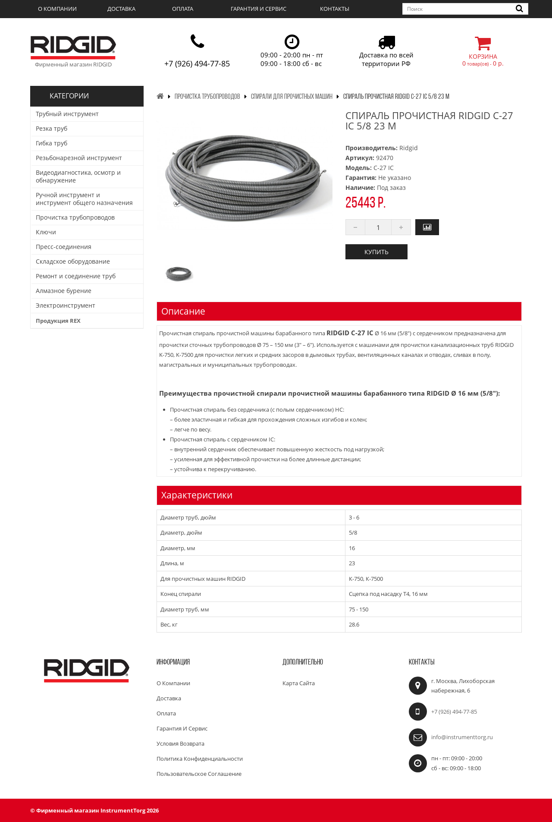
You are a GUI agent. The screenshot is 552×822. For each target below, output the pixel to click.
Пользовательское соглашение (199, 774)
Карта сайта (298, 683)
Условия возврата (180, 743)
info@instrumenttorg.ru (462, 737)
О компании (57, 9)
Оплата (182, 9)
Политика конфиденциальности (200, 758)
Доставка (121, 9)
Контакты (334, 9)
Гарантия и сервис (258, 9)
